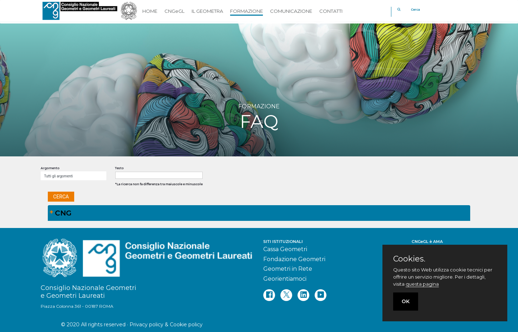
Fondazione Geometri (294, 259)
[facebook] (269, 295)
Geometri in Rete (287, 268)
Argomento (50, 168)
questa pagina (422, 284)
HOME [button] (149, 11)
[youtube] (320, 295)
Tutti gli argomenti (58, 176)
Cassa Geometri (285, 249)
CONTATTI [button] (330, 11)
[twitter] (286, 295)
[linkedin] (303, 295)
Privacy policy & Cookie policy (166, 324)
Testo (119, 168)
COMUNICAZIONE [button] (291, 11)
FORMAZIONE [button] (246, 11)
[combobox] (73, 175)
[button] (61, 197)
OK (406, 301)
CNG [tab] (60, 213)
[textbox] (159, 175)
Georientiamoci (284, 278)
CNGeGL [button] (174, 11)
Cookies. (409, 259)
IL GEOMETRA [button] (207, 11)
